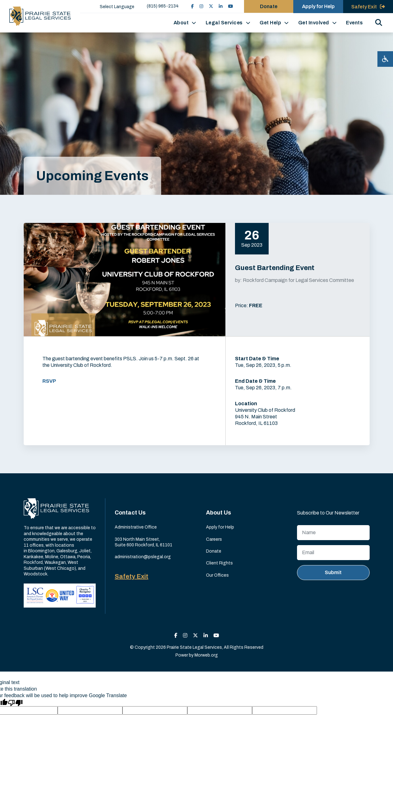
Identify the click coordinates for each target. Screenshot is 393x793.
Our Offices (217, 575)
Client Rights (219, 563)
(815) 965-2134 (162, 6)
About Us (218, 513)
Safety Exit (131, 576)
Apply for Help (220, 527)
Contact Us (130, 513)
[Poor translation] (15, 702)
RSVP (49, 381)
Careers (214, 539)
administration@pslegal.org (143, 556)
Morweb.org (206, 655)
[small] (191, 6)
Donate (213, 551)
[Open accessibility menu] (385, 59)
